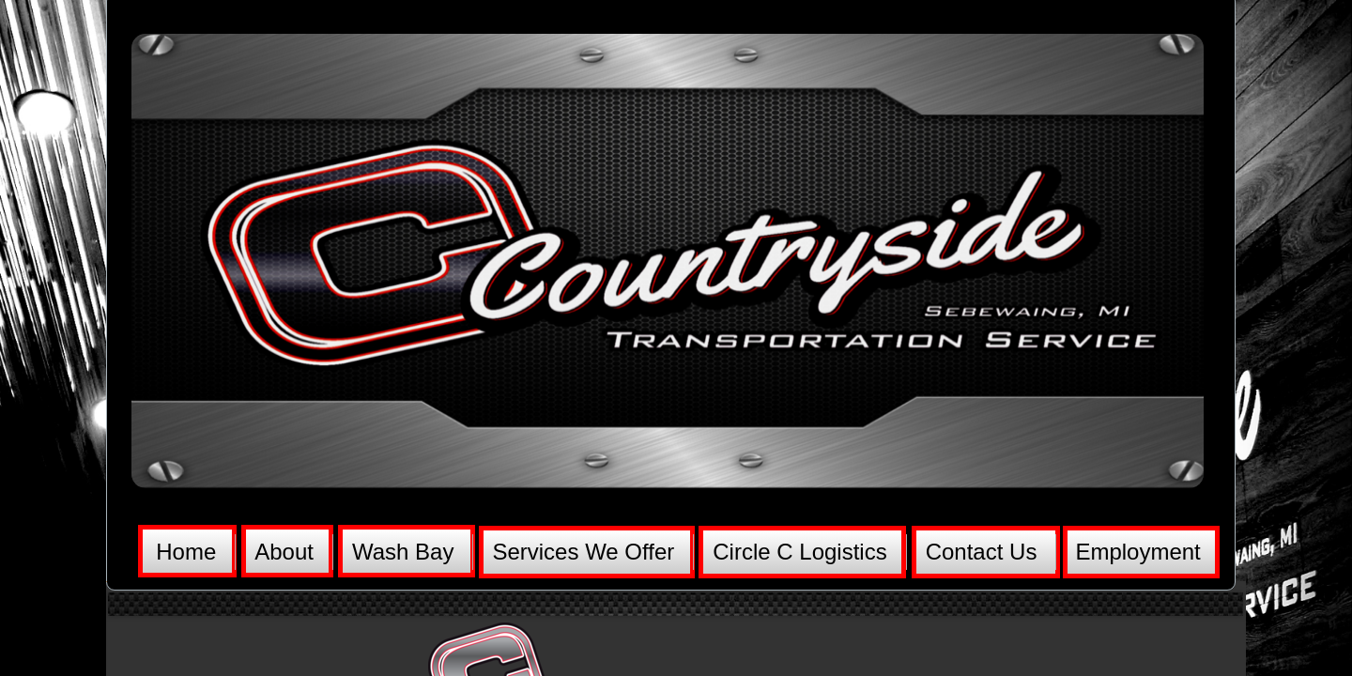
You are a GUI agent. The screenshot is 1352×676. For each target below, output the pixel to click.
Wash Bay (402, 551)
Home (186, 551)
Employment (1137, 551)
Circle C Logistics (799, 551)
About (284, 551)
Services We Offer (583, 551)
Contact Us (981, 551)
